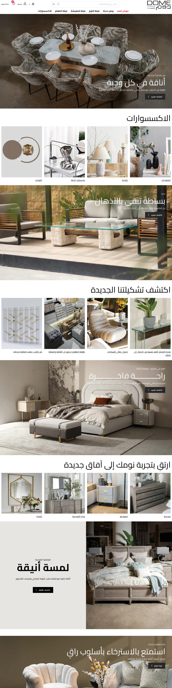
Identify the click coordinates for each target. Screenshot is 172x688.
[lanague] (31, 4)
